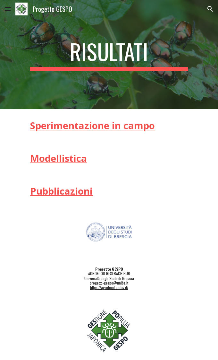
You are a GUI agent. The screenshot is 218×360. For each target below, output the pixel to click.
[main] (109, 55)
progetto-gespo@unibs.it (109, 282)
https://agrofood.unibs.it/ (109, 287)
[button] (7, 9)
